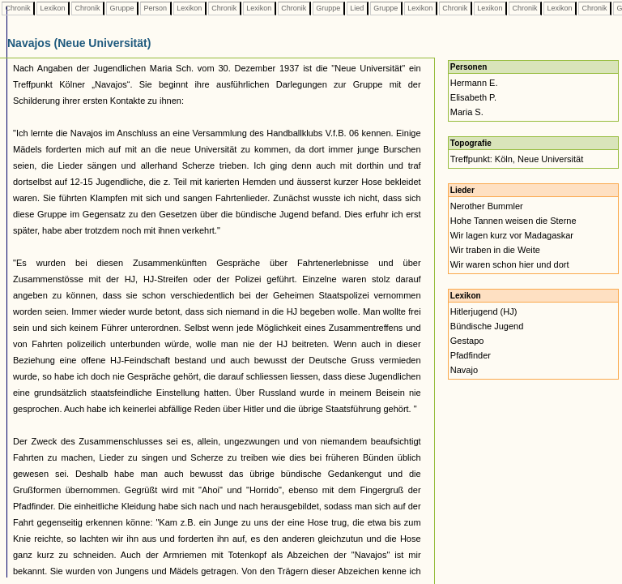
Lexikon (52, 8)
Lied (357, 8)
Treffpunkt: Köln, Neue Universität (516, 159)
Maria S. (467, 112)
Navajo (464, 370)
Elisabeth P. (473, 97)
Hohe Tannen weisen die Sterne (513, 220)
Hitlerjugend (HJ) (484, 311)
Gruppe (122, 8)
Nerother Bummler (486, 206)
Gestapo (467, 341)
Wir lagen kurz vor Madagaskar (511, 235)
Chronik (17, 8)
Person (155, 8)
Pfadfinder (470, 355)
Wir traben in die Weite (495, 250)
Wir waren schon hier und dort (509, 264)
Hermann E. (474, 83)
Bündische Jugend (487, 326)
